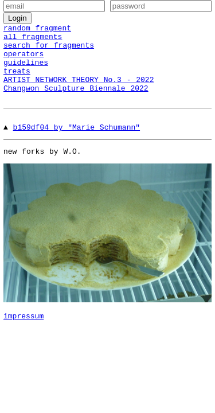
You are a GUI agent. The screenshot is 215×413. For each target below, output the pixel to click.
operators (23, 60)
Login (17, 18)
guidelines (25, 70)
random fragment (37, 29)
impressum (23, 334)
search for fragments (48, 50)
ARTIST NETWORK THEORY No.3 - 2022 (78, 91)
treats (16, 81)
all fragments (32, 39)
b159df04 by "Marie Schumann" (76, 142)
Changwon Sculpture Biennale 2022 (75, 101)
